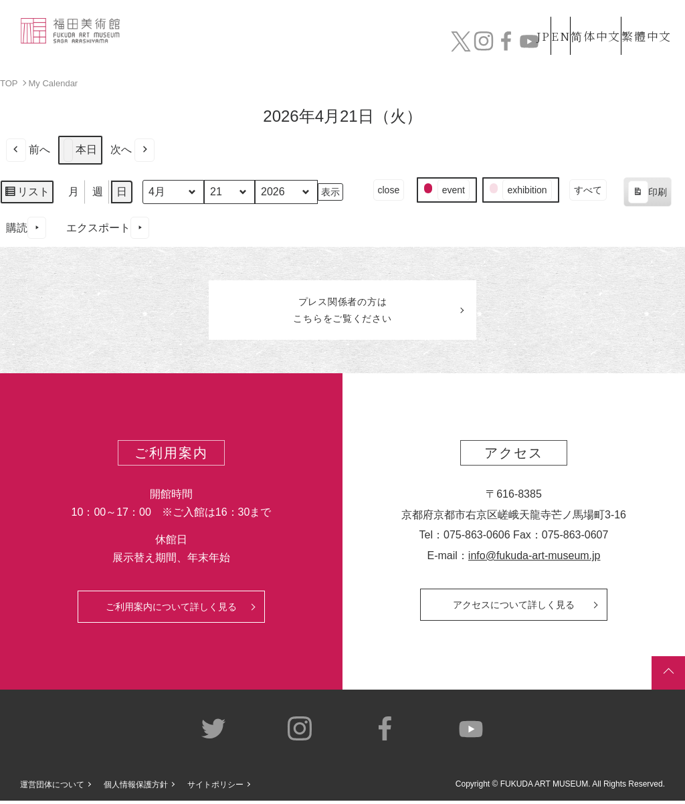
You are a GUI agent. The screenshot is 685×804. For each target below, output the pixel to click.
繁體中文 (644, 12)
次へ (132, 149)
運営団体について (52, 788)
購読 (26, 228)
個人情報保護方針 (136, 788)
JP (490, 12)
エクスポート (107, 228)
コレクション (263, 38)
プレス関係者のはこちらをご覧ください (342, 311)
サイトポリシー (215, 788)
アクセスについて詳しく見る (514, 608)
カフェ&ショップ (509, 38)
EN (532, 12)
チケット (640, 45)
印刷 (647, 193)
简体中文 (581, 12)
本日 (80, 149)
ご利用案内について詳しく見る (171, 610)
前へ (28, 149)
